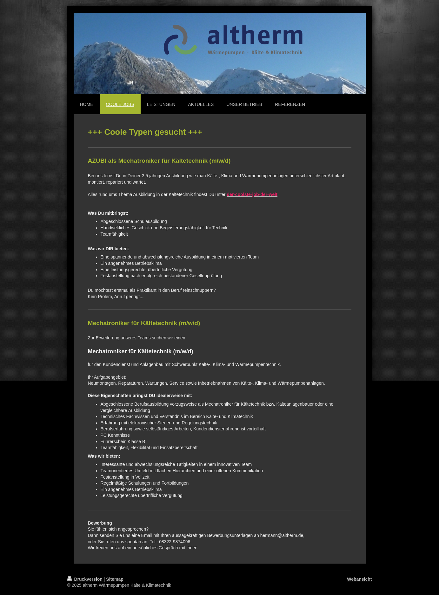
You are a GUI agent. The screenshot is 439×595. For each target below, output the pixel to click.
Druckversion (85, 579)
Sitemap (114, 579)
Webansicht (359, 579)
